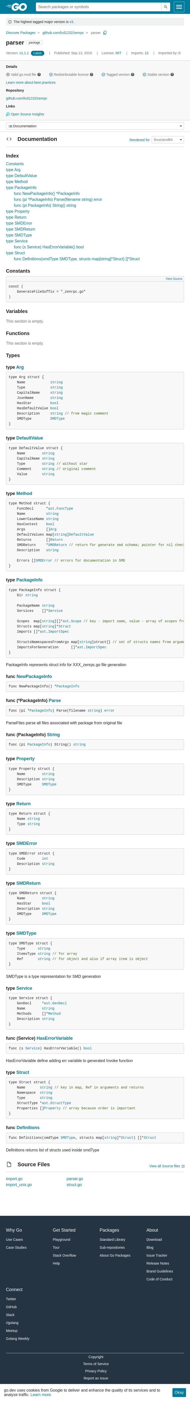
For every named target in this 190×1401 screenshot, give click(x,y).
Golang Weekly (17, 1339)
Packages (109, 1230)
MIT (118, 53)
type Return (16, 217)
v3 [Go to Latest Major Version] (71, 22)
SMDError (44, 561)
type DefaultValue (21, 176)
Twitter (11, 1299)
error (109, 711)
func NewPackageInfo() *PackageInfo (47, 193)
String (53, 734)
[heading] (21, 7)
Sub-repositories (112, 1247)
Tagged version (118, 75)
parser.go (75, 1179)
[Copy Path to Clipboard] (105, 32)
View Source (174, 279)
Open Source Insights (25, 114)
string (56, 382)
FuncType (64, 509)
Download (154, 1240)
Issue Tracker (156, 1255)
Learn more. (41, 1395)
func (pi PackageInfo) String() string (45, 205)
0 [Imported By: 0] (169, 53)
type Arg (13, 170)
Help (56, 1263)
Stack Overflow (64, 1255)
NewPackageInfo (34, 676)
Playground (61, 1240)
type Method (17, 182)
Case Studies (16, 1247)
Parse (55, 700)
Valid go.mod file (23, 75)
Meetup (12, 1331)
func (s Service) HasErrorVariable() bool (49, 247)
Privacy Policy (96, 1371)
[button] (8, 75)
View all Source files (164, 1166)
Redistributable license (71, 75)
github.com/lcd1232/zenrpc (63, 33)
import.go (14, 1179)
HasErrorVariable (55, 1038)
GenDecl (59, 1003)
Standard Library (112, 1240)
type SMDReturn (20, 229)
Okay (179, 1392)
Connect (14, 1289)
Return (56, 540)
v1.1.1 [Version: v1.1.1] (18, 53)
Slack (10, 1315)
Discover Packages (21, 33)
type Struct (15, 253)
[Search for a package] (99, 6)
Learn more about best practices (31, 82)
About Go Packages (115, 1255)
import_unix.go (19, 1185)
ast (51, 509)
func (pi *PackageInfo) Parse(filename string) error (58, 199)
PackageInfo (29, 579)
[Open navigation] (179, 7)
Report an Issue (96, 1378)
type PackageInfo (21, 187)
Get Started (64, 1230)
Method (24, 493)
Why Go (14, 1230)
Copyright (96, 1357)
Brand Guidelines (159, 1271)
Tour (56, 1247)
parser (96, 33)
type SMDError (19, 223)
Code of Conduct (159, 1279)
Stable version (158, 75)
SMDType (57, 419)
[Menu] (95, 126)
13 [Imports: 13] (140, 53)
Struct (65, 626)
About (152, 1230)
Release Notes (157, 1263)
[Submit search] (165, 6)
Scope (76, 621)
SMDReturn (57, 545)
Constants (15, 164)
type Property (17, 211)
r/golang (12, 1323)
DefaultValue (29, 438)
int (45, 859)
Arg (20, 367)
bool (54, 403)
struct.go (74, 1185)
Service (55, 611)
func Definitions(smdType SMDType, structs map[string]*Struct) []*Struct (77, 259)
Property (25, 758)
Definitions (28, 1127)
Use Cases (14, 1240)
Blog (149, 1247)
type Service (17, 241)
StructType (60, 1103)
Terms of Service (96, 1364)
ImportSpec (58, 632)
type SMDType (19, 235)
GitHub (11, 1307)
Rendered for (139, 140)
